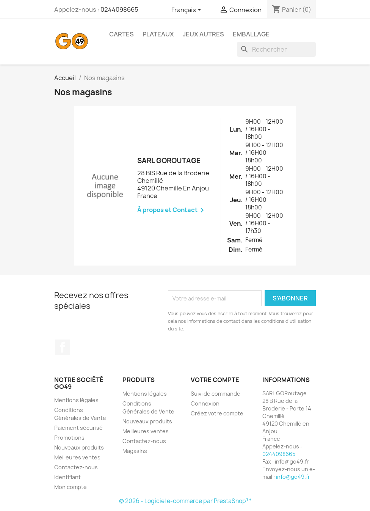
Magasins (134, 450)
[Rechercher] (276, 49)
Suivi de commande (215, 393)
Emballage (251, 34)
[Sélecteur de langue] (187, 10)
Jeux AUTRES (203, 34)
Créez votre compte (217, 413)
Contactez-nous (76, 467)
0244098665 (119, 9)
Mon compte (70, 487)
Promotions (69, 437)
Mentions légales (76, 400)
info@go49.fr (293, 476)
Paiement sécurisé (78, 427)
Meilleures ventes (77, 457)
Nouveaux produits (79, 447)
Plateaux (158, 34)
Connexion (205, 403)
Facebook (62, 347)
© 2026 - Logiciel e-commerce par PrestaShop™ (185, 501)
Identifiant (67, 477)
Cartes (121, 34)
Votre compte (215, 380)
